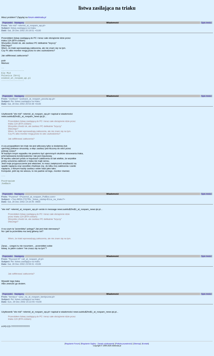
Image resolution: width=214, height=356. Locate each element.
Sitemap (137, 352)
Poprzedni (8, 22)
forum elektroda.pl (37, 17)
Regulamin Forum (72, 352)
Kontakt (145, 352)
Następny (19, 22)
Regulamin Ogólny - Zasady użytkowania (97, 352)
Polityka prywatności (124, 352)
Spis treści (206, 22)
